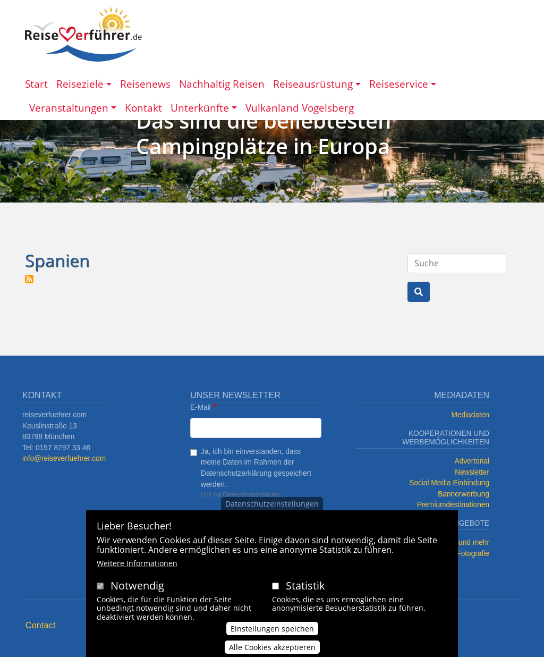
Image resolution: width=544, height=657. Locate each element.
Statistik (305, 585)
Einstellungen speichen (272, 629)
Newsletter (472, 472)
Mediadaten (470, 415)
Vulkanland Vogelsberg (299, 107)
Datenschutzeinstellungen (272, 504)
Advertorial (472, 461)
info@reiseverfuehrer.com (64, 458)
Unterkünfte (200, 107)
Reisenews (145, 84)
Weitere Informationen (137, 563)
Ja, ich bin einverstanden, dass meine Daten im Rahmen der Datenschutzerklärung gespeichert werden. (256, 468)
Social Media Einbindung (449, 483)
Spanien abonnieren (29, 279)
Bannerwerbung (463, 494)
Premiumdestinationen (453, 505)
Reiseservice (398, 84)
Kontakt (143, 107)
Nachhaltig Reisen (222, 84)
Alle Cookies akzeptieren (272, 648)
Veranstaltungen (68, 107)
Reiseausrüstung (313, 84)
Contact (41, 625)
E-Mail (200, 407)
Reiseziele (80, 84)
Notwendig (137, 585)
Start (36, 84)
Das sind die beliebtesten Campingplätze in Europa (263, 133)
